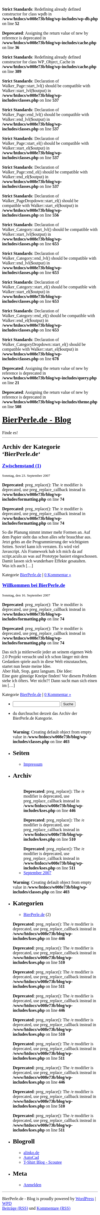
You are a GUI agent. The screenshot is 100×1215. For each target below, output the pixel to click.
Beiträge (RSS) (15, 1208)
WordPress (84, 1198)
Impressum (32, 764)
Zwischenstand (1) (21, 465)
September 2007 (37, 872)
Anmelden (32, 1185)
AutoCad (31, 1157)
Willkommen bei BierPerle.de (33, 585)
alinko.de (31, 1152)
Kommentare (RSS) (53, 1208)
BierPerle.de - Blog (36, 419)
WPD (7, 1203)
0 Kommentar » (57, 575)
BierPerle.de (30, 575)
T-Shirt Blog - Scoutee (42, 1162)
